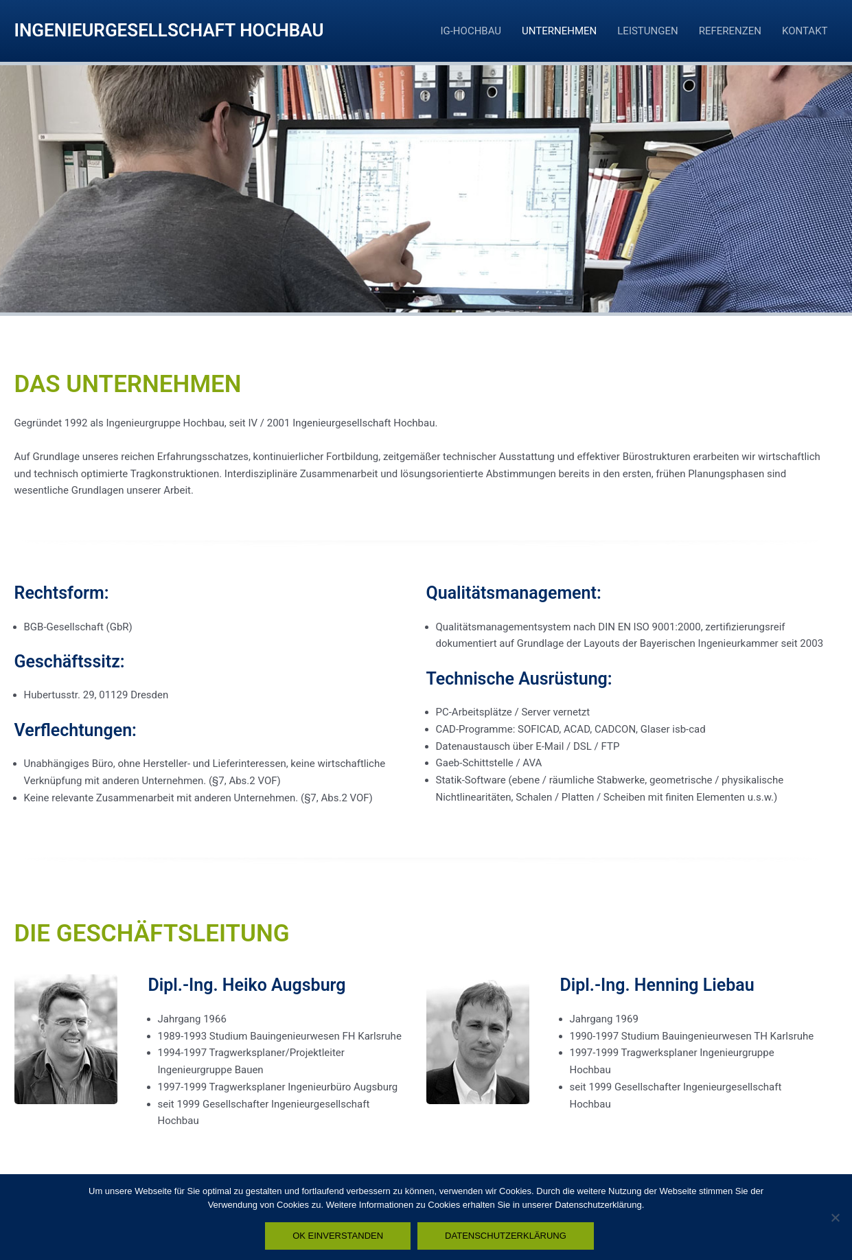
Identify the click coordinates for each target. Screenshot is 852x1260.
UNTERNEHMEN (559, 31)
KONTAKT (805, 31)
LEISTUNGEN (647, 31)
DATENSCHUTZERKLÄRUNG (505, 1235)
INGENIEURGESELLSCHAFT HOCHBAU (169, 30)
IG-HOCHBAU (470, 31)
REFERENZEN (730, 31)
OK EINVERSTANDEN (337, 1235)
